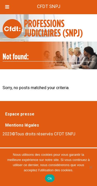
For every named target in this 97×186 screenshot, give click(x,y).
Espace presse (19, 114)
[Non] (90, 167)
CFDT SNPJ (48, 6)
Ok (50, 178)
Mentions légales (22, 125)
